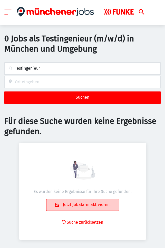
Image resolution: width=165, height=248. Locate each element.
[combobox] (82, 68)
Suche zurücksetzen (82, 222)
